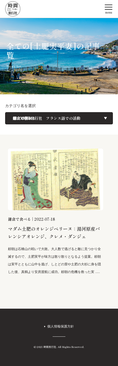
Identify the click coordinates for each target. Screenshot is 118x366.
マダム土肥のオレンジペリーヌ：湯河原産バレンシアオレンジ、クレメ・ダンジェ (54, 232)
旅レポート (22, 118)
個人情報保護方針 (60, 326)
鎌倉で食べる (19, 219)
